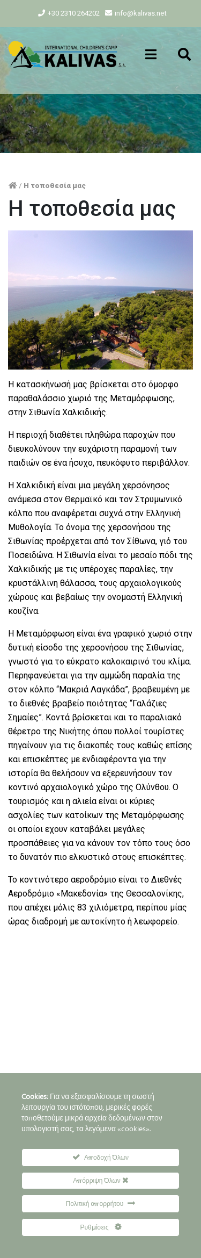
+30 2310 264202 (74, 13)
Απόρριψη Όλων (100, 1180)
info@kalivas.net (141, 13)
